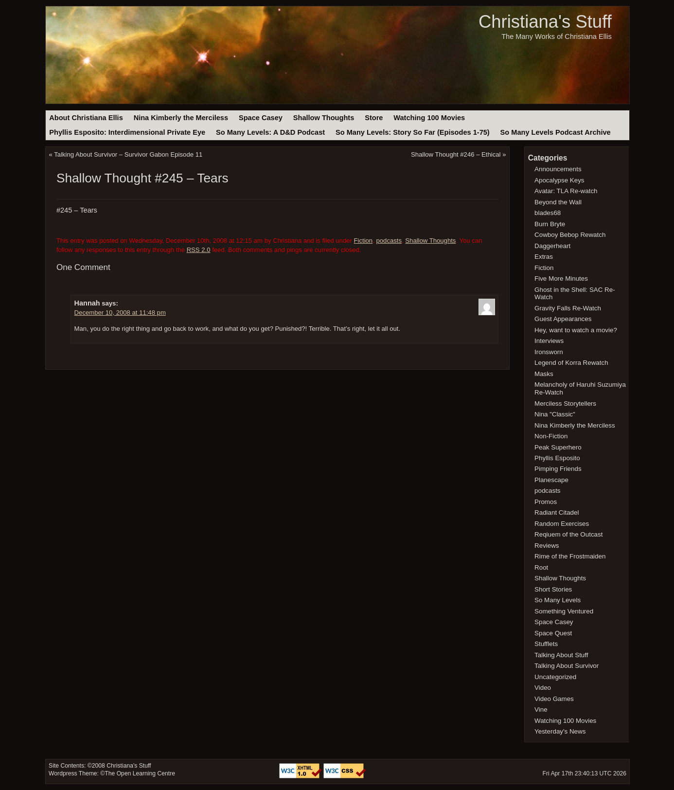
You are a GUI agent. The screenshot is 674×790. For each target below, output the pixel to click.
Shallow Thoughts (324, 118)
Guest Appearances (562, 319)
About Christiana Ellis (86, 118)
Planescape (551, 480)
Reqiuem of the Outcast (568, 534)
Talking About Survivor (566, 665)
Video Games (554, 698)
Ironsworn (548, 352)
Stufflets (546, 643)
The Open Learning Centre (140, 773)
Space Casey (261, 118)
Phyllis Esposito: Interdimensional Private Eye (127, 132)
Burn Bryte (549, 224)
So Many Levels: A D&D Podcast (270, 132)
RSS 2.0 (199, 249)
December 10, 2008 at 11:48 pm (120, 312)
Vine (541, 709)
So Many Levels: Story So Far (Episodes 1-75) (413, 132)
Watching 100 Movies (429, 118)
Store (374, 118)
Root (541, 567)
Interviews (549, 340)
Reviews (546, 545)
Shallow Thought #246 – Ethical (455, 154)
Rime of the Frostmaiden (569, 556)
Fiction (363, 240)
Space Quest (553, 633)
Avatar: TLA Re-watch (565, 191)
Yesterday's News (559, 731)
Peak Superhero (558, 447)
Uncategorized (555, 677)
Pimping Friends (558, 468)
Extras (543, 256)
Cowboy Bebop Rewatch (569, 234)
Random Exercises (561, 523)
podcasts (389, 240)
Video (542, 687)
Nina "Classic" (554, 414)
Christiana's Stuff (545, 22)
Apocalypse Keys (559, 180)
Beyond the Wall (558, 202)
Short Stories (553, 589)
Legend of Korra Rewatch (571, 362)
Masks (543, 373)
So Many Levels (557, 600)
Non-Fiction (551, 436)
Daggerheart (552, 246)
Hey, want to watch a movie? (575, 330)
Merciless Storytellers (565, 403)
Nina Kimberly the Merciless (181, 118)
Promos (545, 501)
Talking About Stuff (561, 655)
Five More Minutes (561, 278)
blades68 (547, 212)
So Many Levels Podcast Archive (555, 132)
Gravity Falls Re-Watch (567, 308)
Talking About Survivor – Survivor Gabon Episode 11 (128, 154)
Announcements (558, 169)
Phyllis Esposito (557, 458)
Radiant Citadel (556, 512)
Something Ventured (563, 611)
